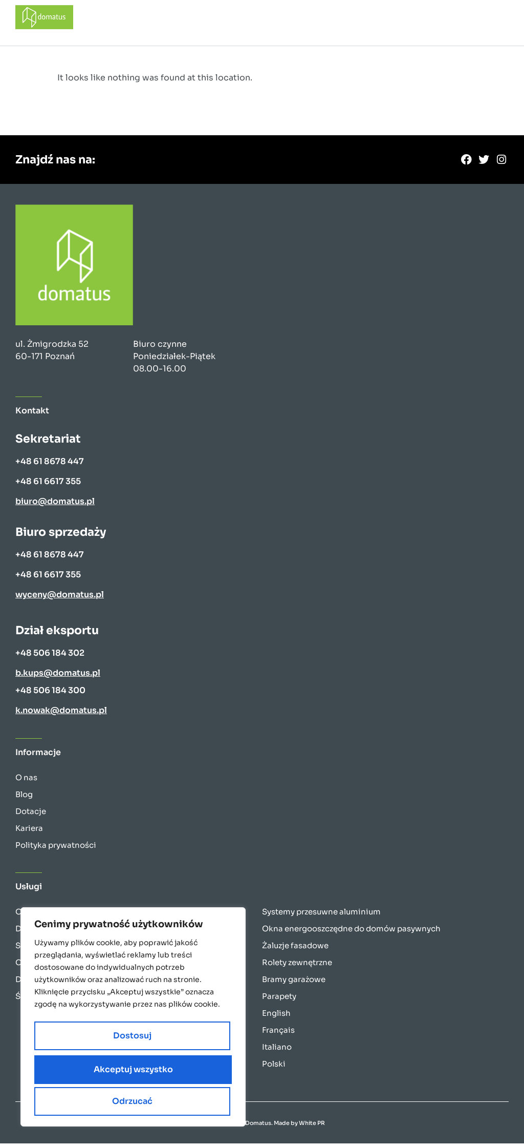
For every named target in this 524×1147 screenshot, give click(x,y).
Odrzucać (180, 1072)
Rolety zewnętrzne (297, 966)
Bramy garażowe (293, 983)
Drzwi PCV (35, 932)
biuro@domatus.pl (55, 504)
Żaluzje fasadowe (295, 949)
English (276, 1016)
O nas (26, 781)
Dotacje (30, 815)
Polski (274, 1067)
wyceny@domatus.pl (59, 598)
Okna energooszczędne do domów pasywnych (351, 932)
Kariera (29, 832)
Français (278, 1033)
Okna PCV (35, 915)
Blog (24, 798)
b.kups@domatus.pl (57, 676)
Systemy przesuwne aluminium (321, 915)
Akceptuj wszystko (133, 1101)
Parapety (279, 1000)
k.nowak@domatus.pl (61, 713)
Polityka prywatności (55, 848)
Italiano (277, 1050)
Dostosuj (81, 1072)
